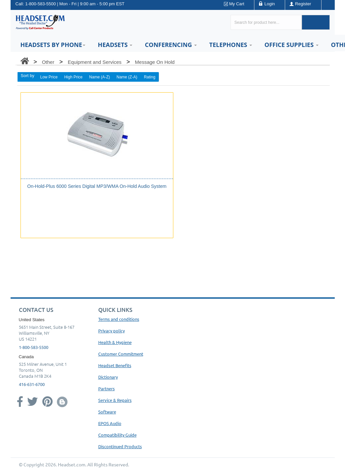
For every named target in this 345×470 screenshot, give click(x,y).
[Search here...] (266, 22)
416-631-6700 (32, 384)
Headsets (115, 45)
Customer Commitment (120, 354)
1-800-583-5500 (40, 3)
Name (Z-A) (126, 77)
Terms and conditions (118, 319)
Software (107, 411)
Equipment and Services (95, 62)
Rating (149, 77)
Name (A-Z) (99, 77)
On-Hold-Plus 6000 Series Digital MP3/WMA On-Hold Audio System (96, 186)
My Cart (236, 3)
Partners (106, 388)
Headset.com (71, 464)
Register (303, 3)
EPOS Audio (109, 423)
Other (48, 62)
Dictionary (108, 377)
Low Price (49, 77)
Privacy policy (111, 330)
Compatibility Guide (117, 435)
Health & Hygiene (115, 342)
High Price (73, 77)
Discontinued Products (120, 446)
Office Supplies (292, 45)
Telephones (230, 45)
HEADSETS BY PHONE (53, 45)
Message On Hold (155, 62)
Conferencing (171, 45)
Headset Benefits (114, 365)
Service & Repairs (115, 400)
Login (269, 3)
